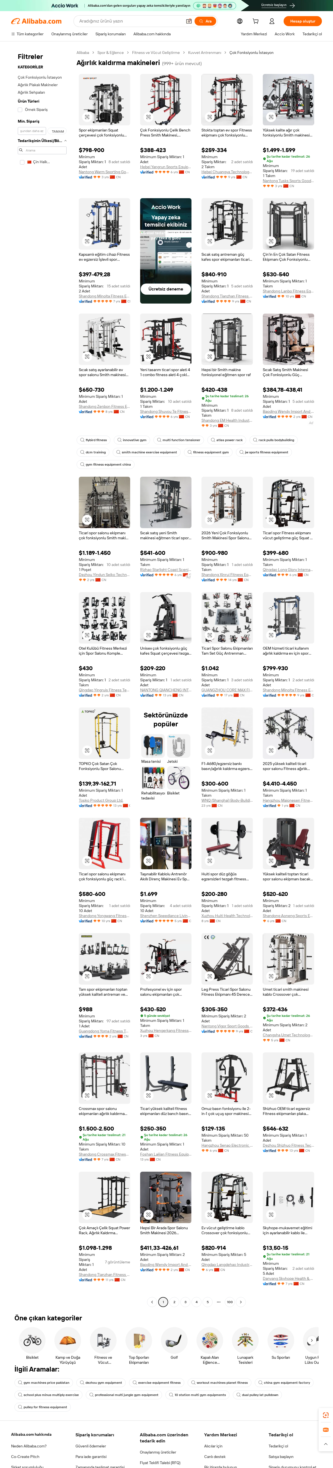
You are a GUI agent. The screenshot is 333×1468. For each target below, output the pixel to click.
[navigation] (42, 678)
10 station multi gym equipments (197, 1395)
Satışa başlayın (281, 1456)
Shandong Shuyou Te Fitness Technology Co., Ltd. (165, 411)
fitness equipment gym (208, 452)
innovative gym (132, 440)
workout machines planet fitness (219, 1382)
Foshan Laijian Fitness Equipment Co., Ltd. (165, 1154)
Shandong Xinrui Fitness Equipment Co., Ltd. (227, 574)
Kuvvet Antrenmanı (204, 52)
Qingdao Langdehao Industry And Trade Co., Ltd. (227, 1264)
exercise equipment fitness (157, 1382)
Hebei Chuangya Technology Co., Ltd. (227, 172)
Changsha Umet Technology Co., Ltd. (288, 1035)
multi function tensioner (178, 440)
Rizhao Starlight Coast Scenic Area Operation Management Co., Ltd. (165, 569)
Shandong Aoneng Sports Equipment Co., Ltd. (288, 915)
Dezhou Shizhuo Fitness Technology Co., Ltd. (288, 1145)
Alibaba (83, 52)
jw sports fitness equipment (263, 452)
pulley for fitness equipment (42, 1407)
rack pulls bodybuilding (273, 440)
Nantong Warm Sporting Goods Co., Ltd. (104, 172)
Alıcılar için (213, 1446)
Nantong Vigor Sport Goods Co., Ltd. (227, 1026)
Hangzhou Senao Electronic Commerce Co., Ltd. (227, 1145)
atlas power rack (227, 440)
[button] (189, 21)
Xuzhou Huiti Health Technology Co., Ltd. (227, 915)
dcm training (93, 452)
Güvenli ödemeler (90, 1446)
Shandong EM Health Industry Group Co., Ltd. (227, 420)
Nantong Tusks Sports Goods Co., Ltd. (288, 180)
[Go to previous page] (152, 1302)
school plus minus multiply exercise (48, 1395)
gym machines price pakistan (43, 1382)
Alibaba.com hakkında (31, 1434)
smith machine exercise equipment (146, 452)
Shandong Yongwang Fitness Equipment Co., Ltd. (104, 915)
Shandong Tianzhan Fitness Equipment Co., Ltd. (227, 296)
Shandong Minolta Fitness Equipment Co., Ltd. (104, 296)
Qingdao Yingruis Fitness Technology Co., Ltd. (104, 690)
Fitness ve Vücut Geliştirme (156, 52)
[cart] (257, 22)
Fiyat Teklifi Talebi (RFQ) (160, 1462)
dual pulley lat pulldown (257, 1395)
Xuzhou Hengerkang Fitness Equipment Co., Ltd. (165, 1030)
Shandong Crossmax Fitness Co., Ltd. (104, 1154)
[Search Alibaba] (130, 21)
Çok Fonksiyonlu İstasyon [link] (251, 52)
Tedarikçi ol (278, 1446)
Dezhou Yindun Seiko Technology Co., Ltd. (104, 574)
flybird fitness (93, 440)
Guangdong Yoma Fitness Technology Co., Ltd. (104, 1031)
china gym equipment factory (284, 1382)
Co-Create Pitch (25, 1456)
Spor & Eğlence (110, 52)
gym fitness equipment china (105, 464)
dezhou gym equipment (101, 1382)
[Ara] (205, 21)
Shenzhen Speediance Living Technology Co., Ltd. (165, 915)
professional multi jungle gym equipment (123, 1395)
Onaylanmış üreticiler (158, 1452)
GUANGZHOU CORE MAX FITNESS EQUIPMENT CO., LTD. (227, 690)
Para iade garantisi (91, 1456)
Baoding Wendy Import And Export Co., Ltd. (288, 411)
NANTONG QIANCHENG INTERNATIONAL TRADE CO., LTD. (165, 690)
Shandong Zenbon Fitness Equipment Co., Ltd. (104, 406)
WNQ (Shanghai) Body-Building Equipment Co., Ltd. (227, 800)
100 (230, 1302)
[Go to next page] (241, 1302)
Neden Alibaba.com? (29, 1446)
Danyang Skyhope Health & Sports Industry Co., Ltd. (288, 1278)
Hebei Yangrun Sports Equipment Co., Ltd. (165, 167)
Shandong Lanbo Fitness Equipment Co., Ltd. (288, 291)
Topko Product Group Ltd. (101, 800)
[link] (326, 1415)
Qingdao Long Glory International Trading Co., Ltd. (288, 569)
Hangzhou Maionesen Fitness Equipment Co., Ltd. (288, 800)
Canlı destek (215, 1456)
